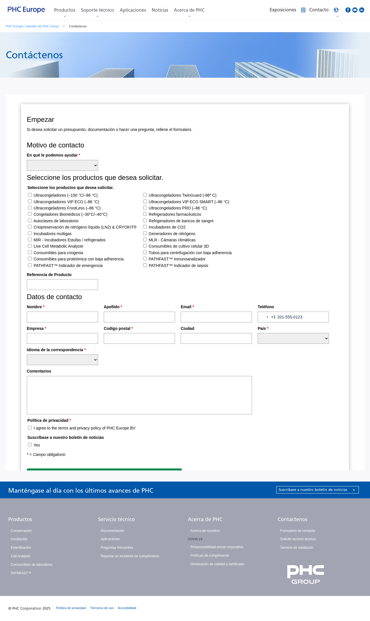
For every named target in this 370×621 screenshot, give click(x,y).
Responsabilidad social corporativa (216, 547)
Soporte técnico (97, 10)
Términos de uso (102, 608)
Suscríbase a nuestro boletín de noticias (317, 490)
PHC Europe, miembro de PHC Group (32, 26)
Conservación (21, 531)
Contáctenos (292, 519)
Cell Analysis (20, 556)
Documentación (112, 531)
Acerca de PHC (189, 10)
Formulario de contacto (297, 531)
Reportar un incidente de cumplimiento (130, 556)
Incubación (19, 539)
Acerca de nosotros (205, 531)
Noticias (160, 10)
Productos (64, 10)
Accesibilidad (127, 608)
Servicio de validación (296, 548)
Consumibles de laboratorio (31, 565)
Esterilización (21, 548)
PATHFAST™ (21, 573)
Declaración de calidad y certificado (217, 564)
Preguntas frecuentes (117, 548)
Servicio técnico (116, 519)
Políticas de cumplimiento (209, 556)
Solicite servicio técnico (298, 539)
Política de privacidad (71, 608)
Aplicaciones (133, 10)
